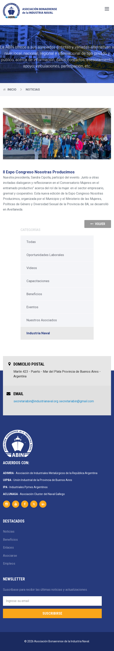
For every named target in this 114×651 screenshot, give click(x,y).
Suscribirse (52, 613)
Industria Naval (38, 333)
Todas (31, 242)
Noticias (8, 531)
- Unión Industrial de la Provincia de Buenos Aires (37, 480)
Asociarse (10, 555)
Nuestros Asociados (41, 320)
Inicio (12, 89)
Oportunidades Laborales (45, 255)
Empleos (9, 563)
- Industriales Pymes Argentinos (25, 487)
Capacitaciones (37, 281)
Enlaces (8, 547)
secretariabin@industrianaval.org (35, 401)
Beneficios (34, 294)
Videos (31, 268)
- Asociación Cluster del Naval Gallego (34, 494)
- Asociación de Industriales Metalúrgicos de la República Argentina (50, 473)
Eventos (32, 307)
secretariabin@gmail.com (76, 401)
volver (97, 224)
